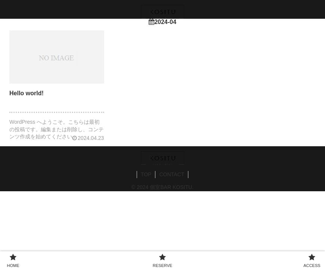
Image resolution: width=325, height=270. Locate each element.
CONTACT (171, 174)
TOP (146, 174)
